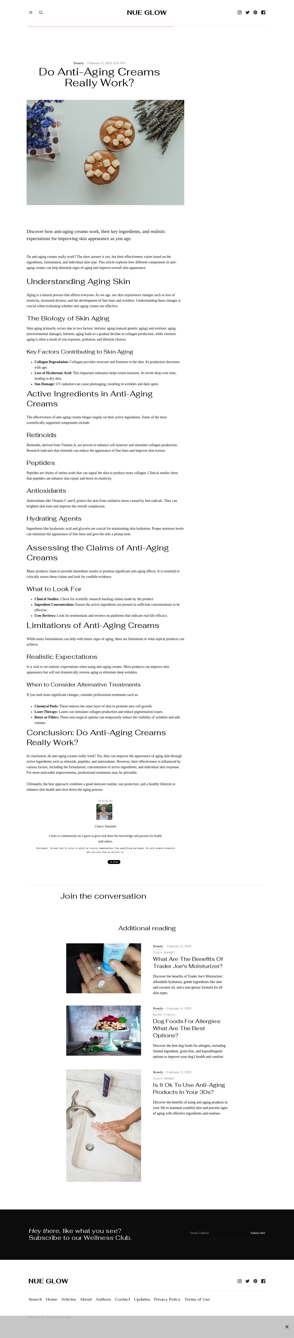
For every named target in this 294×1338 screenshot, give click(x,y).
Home (51, 1299)
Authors (103, 1299)
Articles (68, 1299)
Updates (142, 1299)
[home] (147, 12)
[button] (31, 12)
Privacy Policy (167, 1299)
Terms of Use (197, 1299)
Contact (122, 1299)
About (86, 1299)
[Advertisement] (105, 48)
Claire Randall (105, 826)
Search (35, 1299)
